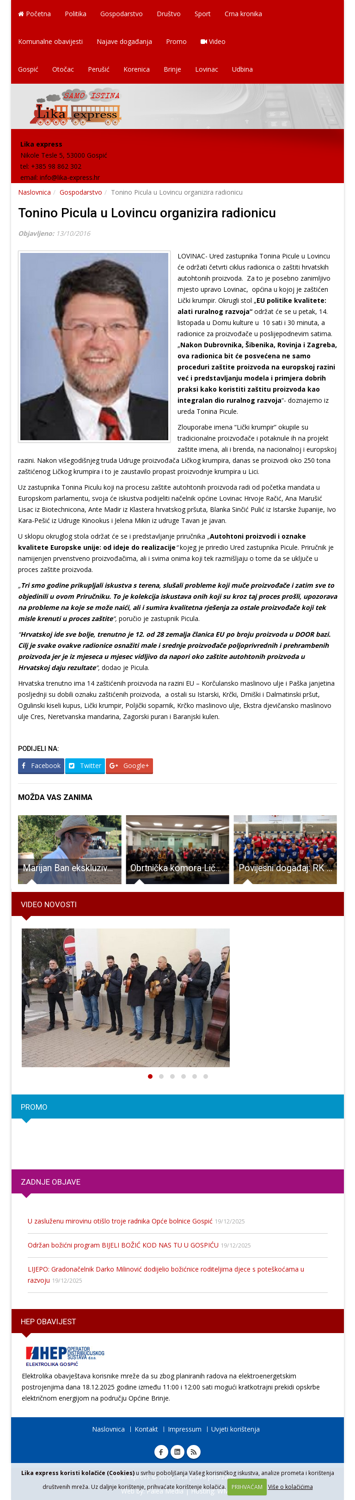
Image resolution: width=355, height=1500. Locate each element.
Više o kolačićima (290, 1487)
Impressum (185, 1429)
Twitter (85, 765)
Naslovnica (34, 192)
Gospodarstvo (121, 13)
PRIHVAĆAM (247, 1487)
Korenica (136, 69)
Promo (176, 41)
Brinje (172, 69)
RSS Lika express (194, 1452)
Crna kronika (243, 13)
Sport (203, 13)
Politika (75, 13)
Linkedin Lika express (177, 1452)
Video (213, 41)
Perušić (99, 69)
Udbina (242, 69)
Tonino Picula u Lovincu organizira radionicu (147, 213)
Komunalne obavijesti (50, 41)
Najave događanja (124, 41)
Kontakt (146, 1429)
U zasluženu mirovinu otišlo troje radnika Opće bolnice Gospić (120, 1221)
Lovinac (206, 69)
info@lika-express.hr (70, 177)
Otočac (63, 69)
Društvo (169, 13)
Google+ (129, 765)
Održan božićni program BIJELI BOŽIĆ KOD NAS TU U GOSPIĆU (123, 1245)
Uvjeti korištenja (235, 1429)
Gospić (28, 69)
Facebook (41, 765)
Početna (34, 13)
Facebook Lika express (161, 1452)
